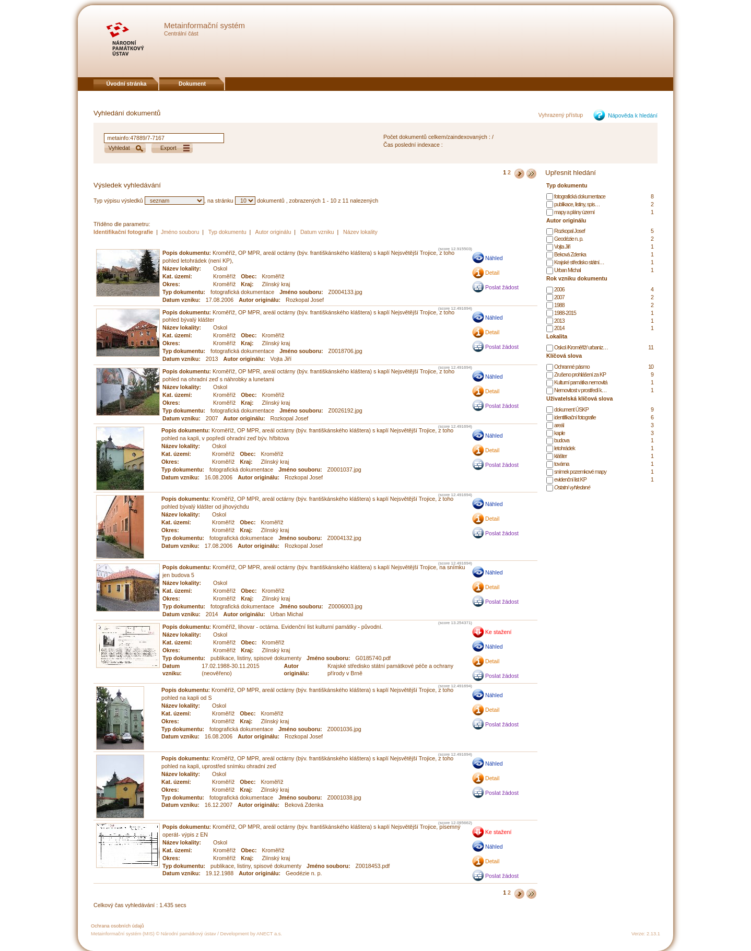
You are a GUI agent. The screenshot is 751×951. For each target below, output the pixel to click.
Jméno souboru (180, 232)
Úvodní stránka (127, 83)
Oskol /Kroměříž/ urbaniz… (581, 347)
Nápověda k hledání (633, 115)
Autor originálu (273, 232)
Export (168, 148)
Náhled (494, 258)
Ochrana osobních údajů (117, 926)
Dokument (192, 83)
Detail (492, 272)
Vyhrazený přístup (560, 115)
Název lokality (360, 232)
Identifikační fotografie (124, 232)
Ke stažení (498, 632)
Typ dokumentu (227, 232)
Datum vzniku (317, 232)
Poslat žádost (502, 287)
